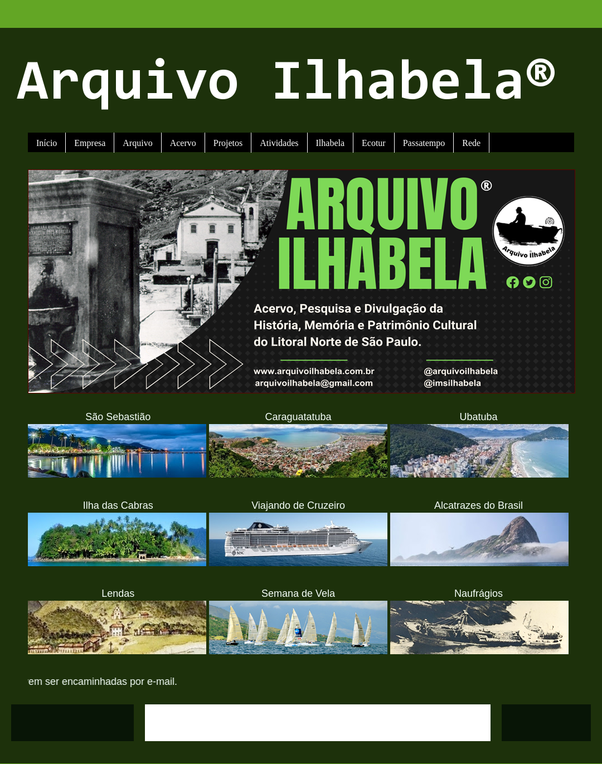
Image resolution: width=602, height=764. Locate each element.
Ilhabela (330, 143)
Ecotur (374, 143)
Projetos (227, 143)
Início (46, 143)
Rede (471, 143)
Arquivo (137, 143)
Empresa (89, 143)
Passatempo (424, 143)
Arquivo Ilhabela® (287, 85)
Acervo (183, 143)
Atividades (279, 143)
